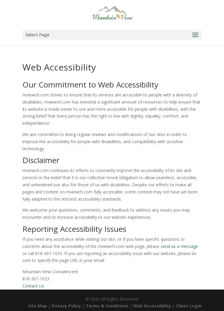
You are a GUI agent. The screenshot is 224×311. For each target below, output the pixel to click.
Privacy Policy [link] (66, 306)
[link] (112, 14)
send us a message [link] (179, 246)
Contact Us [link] (33, 286)
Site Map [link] (37, 306)
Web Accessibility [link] (152, 306)
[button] (112, 35)
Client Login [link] (189, 306)
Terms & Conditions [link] (107, 306)
